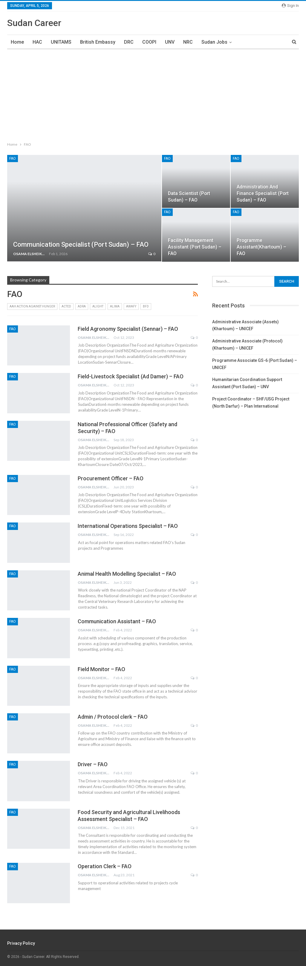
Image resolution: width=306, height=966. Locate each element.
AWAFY (131, 306)
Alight (97, 306)
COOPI (149, 42)
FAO (12, 158)
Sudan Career (34, 23)
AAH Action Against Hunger (32, 306)
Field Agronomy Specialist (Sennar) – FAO (128, 329)
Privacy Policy (21, 943)
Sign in (290, 5)
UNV (170, 42)
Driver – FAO (93, 764)
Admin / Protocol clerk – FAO (113, 717)
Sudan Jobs (214, 42)
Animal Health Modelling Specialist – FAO (127, 574)
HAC (37, 42)
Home (17, 42)
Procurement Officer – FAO (110, 478)
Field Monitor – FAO (101, 669)
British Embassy (97, 42)
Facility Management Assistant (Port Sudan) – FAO (194, 246)
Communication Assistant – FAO (117, 621)
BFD (146, 306)
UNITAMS (61, 42)
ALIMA (115, 306)
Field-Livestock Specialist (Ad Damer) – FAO (130, 376)
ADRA (82, 306)
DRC (129, 42)
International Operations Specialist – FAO (128, 526)
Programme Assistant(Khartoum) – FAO (261, 246)
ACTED (66, 306)
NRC (188, 42)
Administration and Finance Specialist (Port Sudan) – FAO (263, 193)
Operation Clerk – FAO (104, 866)
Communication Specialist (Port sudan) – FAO (81, 244)
